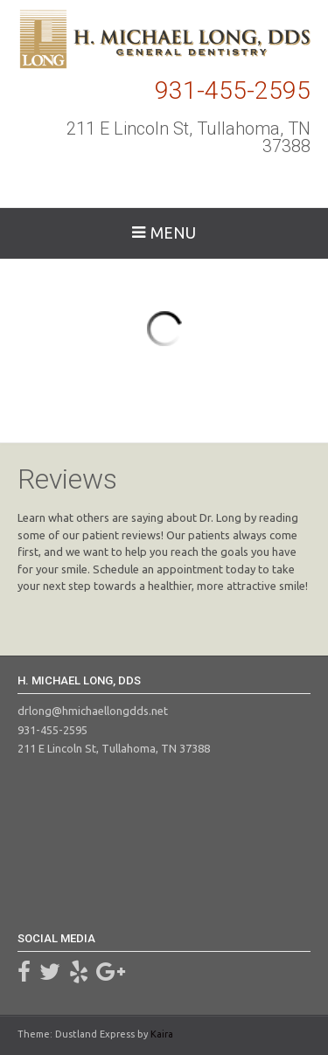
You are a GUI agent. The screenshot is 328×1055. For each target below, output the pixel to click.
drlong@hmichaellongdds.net (92, 710)
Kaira (161, 1034)
